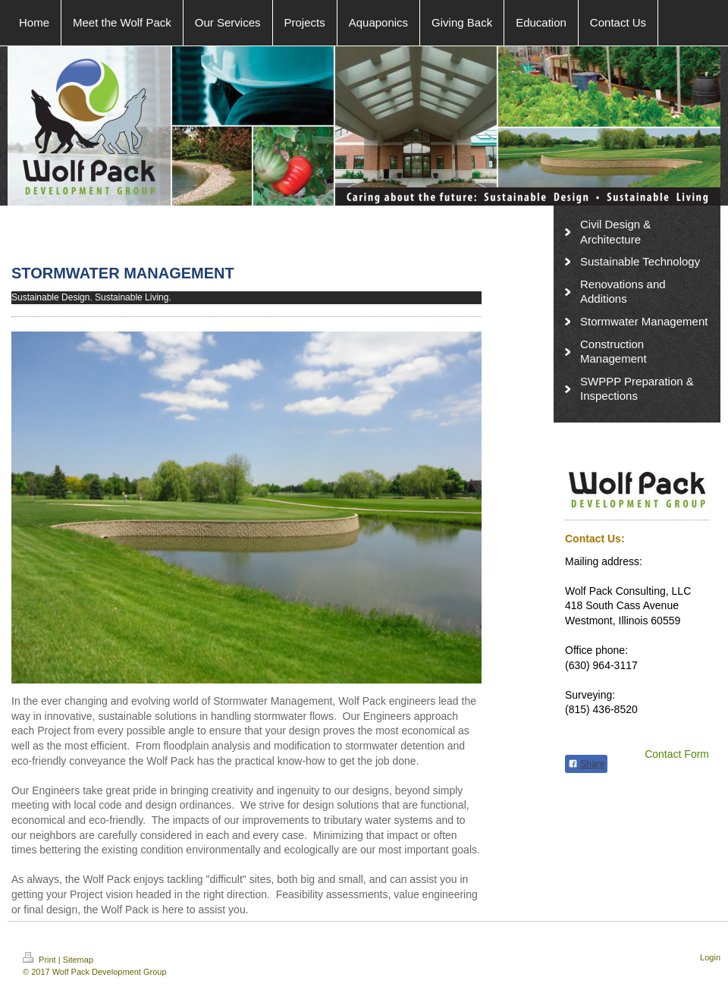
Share (586, 764)
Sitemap (78, 959)
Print (40, 959)
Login (710, 957)
